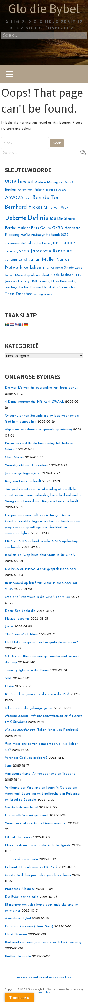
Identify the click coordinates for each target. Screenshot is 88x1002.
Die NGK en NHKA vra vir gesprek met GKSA (40, 569)
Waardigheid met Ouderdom (26, 465)
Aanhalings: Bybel (18, 918)
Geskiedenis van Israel (21, 807)
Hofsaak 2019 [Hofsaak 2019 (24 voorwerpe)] (57, 235)
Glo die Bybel (44, 9)
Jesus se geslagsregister (23, 473)
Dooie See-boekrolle (20, 611)
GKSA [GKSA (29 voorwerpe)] (57, 228)
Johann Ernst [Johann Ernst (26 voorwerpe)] (16, 260)
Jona (8, 766)
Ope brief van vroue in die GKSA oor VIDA (37, 597)
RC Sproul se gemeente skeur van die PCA (37, 694)
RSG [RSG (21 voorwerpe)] (59, 287)
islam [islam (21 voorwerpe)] (31, 243)
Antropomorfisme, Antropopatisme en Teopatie (40, 773)
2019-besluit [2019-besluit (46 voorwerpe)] (19, 182)
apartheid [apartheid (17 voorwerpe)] (51, 190)
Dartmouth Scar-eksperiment (26, 815)
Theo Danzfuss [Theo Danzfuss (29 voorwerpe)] (18, 294)
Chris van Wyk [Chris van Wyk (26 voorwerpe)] (56, 208)
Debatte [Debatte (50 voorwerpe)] (15, 218)
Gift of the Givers (18, 837)
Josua (9, 626)
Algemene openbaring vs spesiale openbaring (38, 429)
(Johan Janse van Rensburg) (41, 730)
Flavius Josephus (17, 618)
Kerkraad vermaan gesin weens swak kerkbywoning (43, 942)
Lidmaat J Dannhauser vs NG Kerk (31, 867)
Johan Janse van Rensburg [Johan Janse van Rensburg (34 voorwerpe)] (45, 251)
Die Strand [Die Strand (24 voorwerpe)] (66, 219)
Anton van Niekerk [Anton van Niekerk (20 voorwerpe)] (31, 189)
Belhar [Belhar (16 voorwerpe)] (27, 198)
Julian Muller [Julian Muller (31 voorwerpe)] (42, 259)
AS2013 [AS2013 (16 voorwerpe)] (62, 190)
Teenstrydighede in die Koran (27, 670)
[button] (9, 74)
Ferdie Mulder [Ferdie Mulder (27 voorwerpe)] (17, 228)
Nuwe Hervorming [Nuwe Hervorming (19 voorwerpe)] (63, 281)
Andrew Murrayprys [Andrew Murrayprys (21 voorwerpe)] (49, 182)
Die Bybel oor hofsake (21, 897)
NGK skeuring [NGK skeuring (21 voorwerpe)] (40, 281)
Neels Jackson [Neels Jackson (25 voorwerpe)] (61, 275)
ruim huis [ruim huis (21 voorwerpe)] (70, 287)
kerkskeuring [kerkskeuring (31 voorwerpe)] (36, 267)
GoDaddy (44, 993)
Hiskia (9, 686)
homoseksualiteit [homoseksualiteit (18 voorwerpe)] (16, 243)
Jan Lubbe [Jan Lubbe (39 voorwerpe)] (63, 242)
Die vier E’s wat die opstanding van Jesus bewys (41, 387)
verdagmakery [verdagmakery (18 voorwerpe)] (43, 294)
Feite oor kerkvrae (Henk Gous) (29, 926)
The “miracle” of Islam (21, 634)
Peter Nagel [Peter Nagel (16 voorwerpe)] (11, 287)
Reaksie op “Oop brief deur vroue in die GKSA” (40, 555)
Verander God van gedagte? (26, 758)
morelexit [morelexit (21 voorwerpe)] (42, 275)
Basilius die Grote (18, 956)
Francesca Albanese (20, 889)
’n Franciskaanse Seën (21, 859)
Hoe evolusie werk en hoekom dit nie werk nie (44, 978)
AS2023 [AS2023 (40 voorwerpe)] (14, 197)
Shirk (8, 678)
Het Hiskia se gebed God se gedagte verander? (41, 642)
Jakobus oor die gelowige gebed (29, 708)
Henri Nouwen (16, 934)
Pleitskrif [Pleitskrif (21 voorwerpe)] (48, 287)
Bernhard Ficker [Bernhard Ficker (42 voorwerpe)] (23, 207)
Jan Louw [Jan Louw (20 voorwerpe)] (43, 243)
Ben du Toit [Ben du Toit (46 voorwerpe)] (46, 197)
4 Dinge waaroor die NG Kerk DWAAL (34, 401)
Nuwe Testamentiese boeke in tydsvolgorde (38, 845)
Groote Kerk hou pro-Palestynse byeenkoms (38, 875)
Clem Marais (14, 457)
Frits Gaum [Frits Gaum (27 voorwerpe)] (41, 228)
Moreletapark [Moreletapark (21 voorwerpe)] (25, 275)
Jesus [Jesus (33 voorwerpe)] (10, 251)
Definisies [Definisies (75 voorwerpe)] (41, 218)
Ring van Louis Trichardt (23, 481)
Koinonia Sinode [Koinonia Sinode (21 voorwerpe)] (62, 267)
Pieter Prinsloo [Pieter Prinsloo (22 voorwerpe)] (30, 287)
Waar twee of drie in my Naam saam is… (36, 823)
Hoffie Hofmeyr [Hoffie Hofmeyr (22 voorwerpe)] (32, 235)
